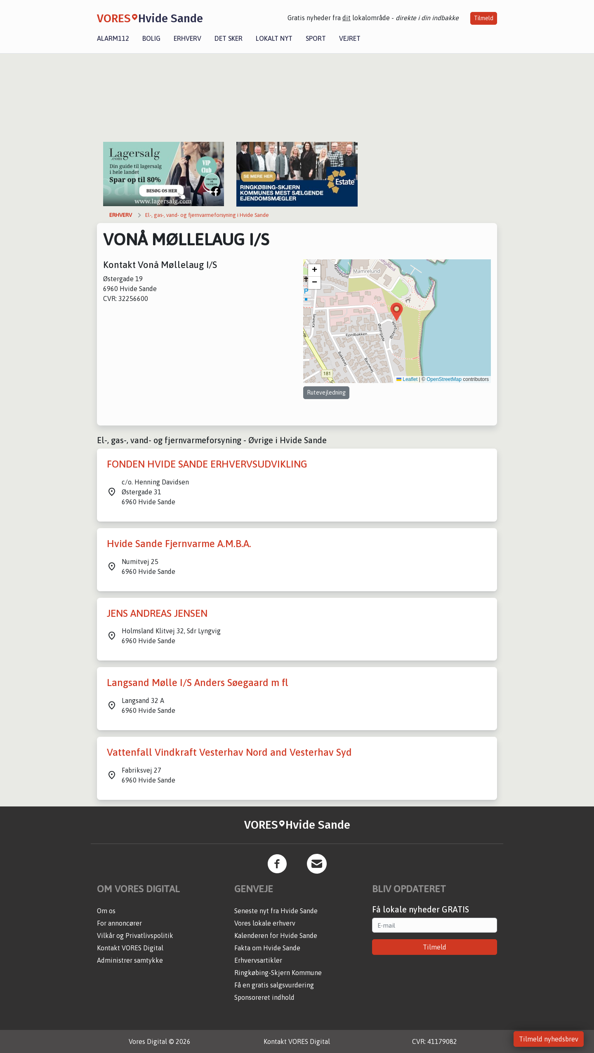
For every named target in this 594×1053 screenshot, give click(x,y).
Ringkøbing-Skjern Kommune (278, 972)
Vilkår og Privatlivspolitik (135, 935)
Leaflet (406, 379)
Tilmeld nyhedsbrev (548, 1039)
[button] (396, 312)
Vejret (350, 38)
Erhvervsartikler (258, 960)
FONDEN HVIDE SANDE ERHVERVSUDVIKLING (207, 464)
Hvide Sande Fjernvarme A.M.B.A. (179, 543)
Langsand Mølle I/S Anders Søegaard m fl (197, 682)
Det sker (228, 38)
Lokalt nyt (274, 38)
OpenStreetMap (444, 379)
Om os (106, 910)
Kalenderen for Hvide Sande (275, 935)
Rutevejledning (326, 392)
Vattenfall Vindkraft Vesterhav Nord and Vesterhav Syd (229, 752)
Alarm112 (113, 38)
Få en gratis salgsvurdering (274, 985)
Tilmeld (483, 18)
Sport (316, 38)
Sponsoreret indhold (264, 997)
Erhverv (187, 38)
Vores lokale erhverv (264, 923)
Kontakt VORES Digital (130, 948)
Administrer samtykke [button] (130, 960)
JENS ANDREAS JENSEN (157, 613)
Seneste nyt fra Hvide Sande (276, 910)
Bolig (151, 38)
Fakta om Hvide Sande (267, 948)
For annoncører (119, 923)
